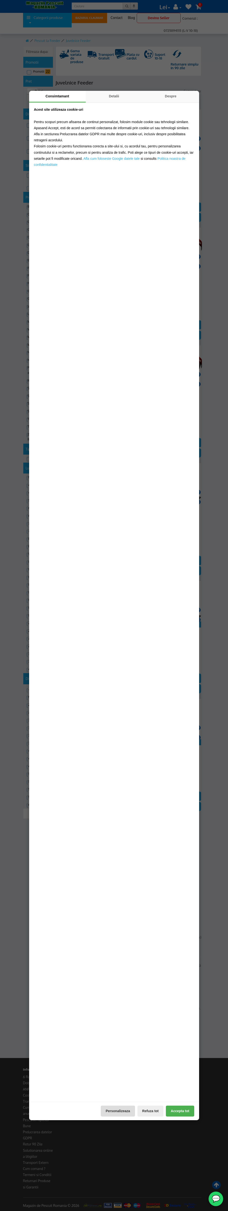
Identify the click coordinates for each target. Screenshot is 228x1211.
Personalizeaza (118, 1111)
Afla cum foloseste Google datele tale (111, 159)
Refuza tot (150, 1111)
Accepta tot (180, 1111)
